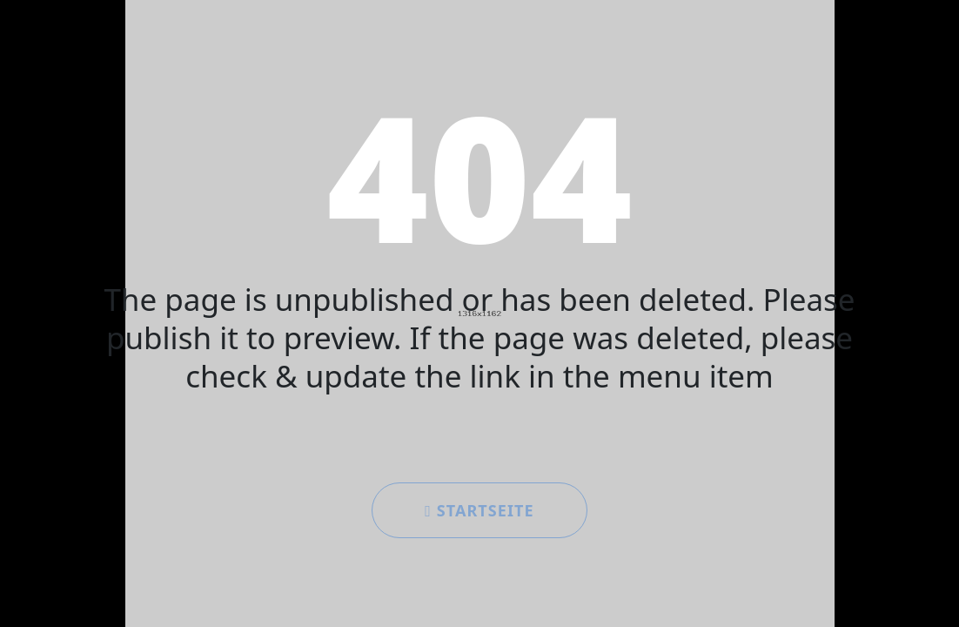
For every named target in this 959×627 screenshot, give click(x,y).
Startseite (479, 510)
